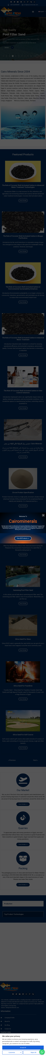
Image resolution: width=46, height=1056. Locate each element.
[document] (23, 528)
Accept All (23, 1047)
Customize (12, 1052)
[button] (43, 515)
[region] (23, 1044)
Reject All (33, 1052)
